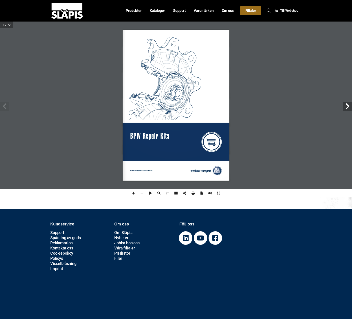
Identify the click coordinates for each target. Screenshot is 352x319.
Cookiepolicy (61, 253)
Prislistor (122, 253)
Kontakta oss (61, 248)
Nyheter (121, 237)
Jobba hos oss (127, 242)
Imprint (56, 268)
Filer (118, 258)
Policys (56, 258)
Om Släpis (123, 232)
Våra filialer (124, 248)
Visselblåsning (63, 263)
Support (57, 232)
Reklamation (61, 242)
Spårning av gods (65, 237)
